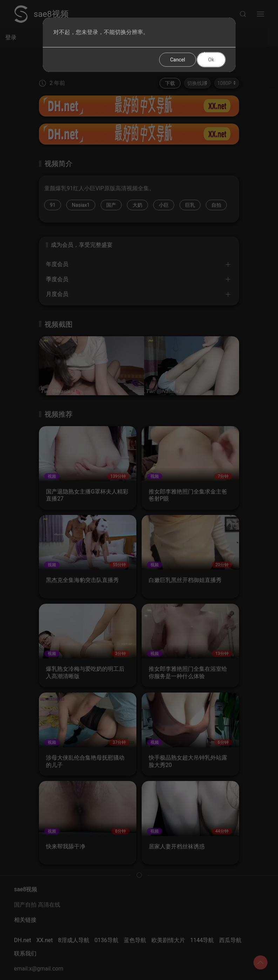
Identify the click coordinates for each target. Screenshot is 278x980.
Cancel (177, 59)
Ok (211, 59)
